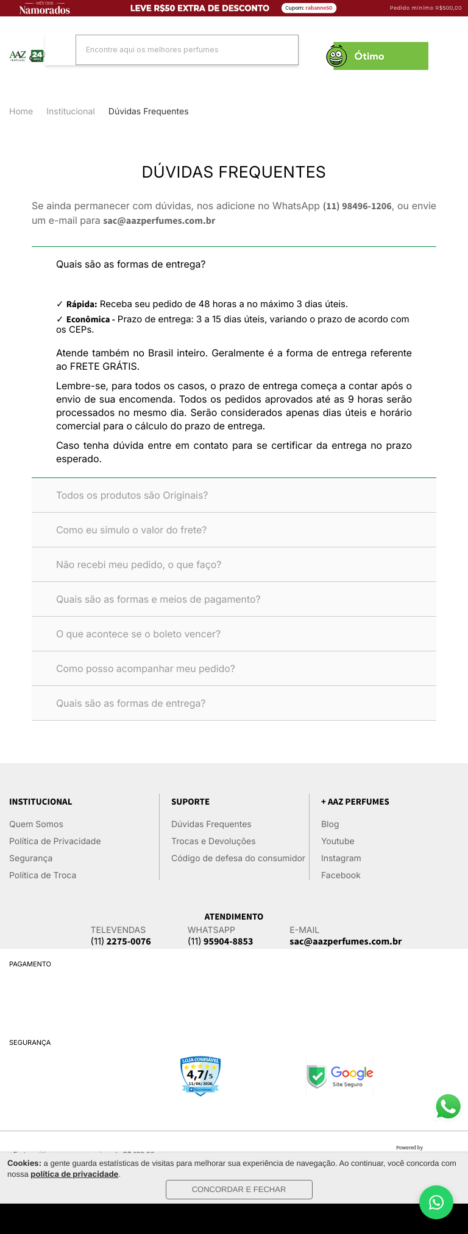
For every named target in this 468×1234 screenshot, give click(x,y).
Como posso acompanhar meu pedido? (145, 668)
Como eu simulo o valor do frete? (131, 530)
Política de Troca (42, 875)
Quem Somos (36, 824)
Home (21, 111)
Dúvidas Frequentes (211, 824)
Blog (330, 824)
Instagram (341, 858)
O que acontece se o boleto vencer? (138, 634)
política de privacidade (74, 1174)
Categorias (18, 68)
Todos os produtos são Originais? (132, 495)
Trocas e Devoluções (213, 841)
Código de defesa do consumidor (238, 858)
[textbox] (172, 49)
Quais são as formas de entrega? (131, 264)
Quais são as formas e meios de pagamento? (158, 599)
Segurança (30, 858)
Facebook (341, 875)
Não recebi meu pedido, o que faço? (139, 564)
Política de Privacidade (55, 841)
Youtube (338, 841)
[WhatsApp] (436, 1202)
